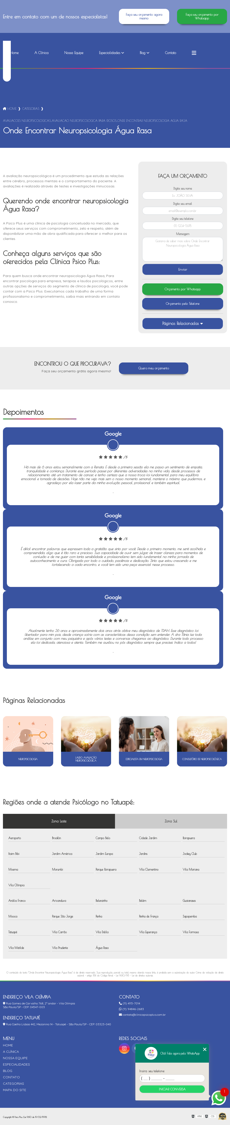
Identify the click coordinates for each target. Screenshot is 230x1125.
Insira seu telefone (151, 1071)
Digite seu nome (182, 188)
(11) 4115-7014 (129, 1003)
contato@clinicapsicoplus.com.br (142, 1014)
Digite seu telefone (182, 218)
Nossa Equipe (73, 53)
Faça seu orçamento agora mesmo (144, 16)
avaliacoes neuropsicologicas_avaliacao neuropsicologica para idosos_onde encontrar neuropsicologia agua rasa (95, 120)
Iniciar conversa (172, 1089)
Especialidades (109, 53)
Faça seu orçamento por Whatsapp (202, 16)
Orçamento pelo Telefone (183, 304)
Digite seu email (182, 203)
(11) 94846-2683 (131, 1009)
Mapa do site (14, 1090)
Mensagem (182, 234)
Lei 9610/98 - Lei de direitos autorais (134, 975)
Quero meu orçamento (153, 368)
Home (14, 53)
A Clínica (41, 53)
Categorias (30, 108)
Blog (142, 53)
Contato (170, 53)
